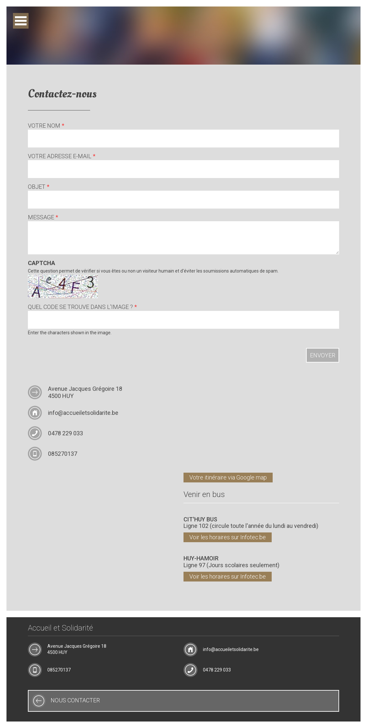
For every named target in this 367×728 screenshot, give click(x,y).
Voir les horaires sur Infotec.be (227, 537)
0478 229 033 (65, 433)
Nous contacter (75, 700)
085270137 (62, 453)
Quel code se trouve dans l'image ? (82, 307)
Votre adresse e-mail (61, 157)
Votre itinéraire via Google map (228, 477)
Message (43, 218)
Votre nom (46, 126)
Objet (38, 187)
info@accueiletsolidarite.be (83, 412)
